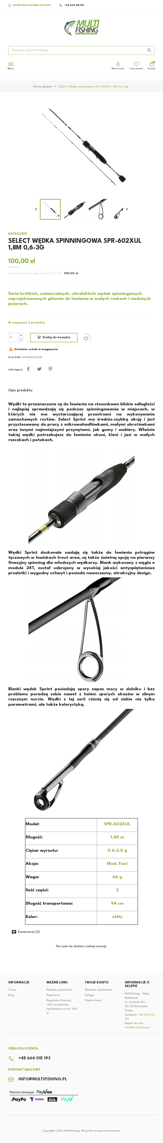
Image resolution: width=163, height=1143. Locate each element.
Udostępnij (28, 369)
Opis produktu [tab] (20, 390)
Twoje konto (97, 982)
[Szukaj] (81, 50)
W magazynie (17, 322)
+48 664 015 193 (71, 5)
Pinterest (50, 369)
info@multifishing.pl (137, 1027)
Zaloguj (89, 995)
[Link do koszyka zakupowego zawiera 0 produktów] (151, 66)
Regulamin (53, 995)
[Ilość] (13, 337)
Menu (11, 66)
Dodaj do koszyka (56, 337)
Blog (11, 995)
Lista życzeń (136, 66)
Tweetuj (39, 369)
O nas (12, 989)
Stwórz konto (93, 1000)
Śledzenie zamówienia (98, 989)
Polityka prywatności (59, 989)
